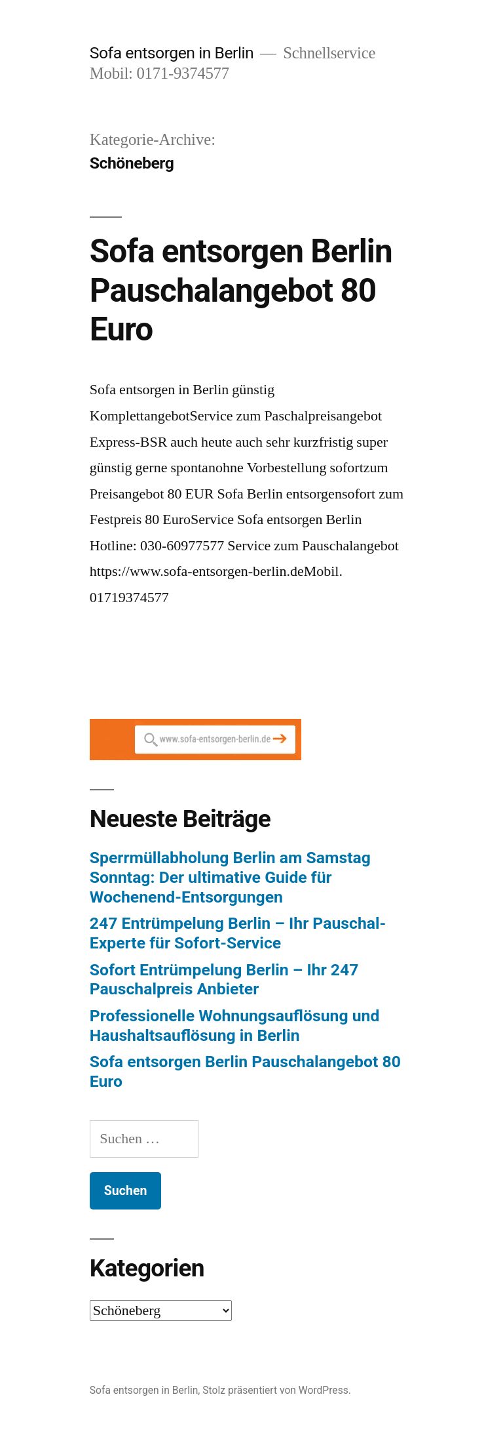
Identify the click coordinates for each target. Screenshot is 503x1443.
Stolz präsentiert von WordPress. (276, 1390)
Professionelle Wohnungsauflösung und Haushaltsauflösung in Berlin (235, 1025)
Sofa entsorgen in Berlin (171, 52)
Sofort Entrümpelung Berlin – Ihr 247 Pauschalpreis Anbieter (224, 979)
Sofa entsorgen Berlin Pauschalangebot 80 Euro (241, 290)
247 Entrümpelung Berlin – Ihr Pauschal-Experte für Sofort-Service (238, 933)
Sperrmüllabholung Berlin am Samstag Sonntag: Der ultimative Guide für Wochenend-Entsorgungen (230, 877)
